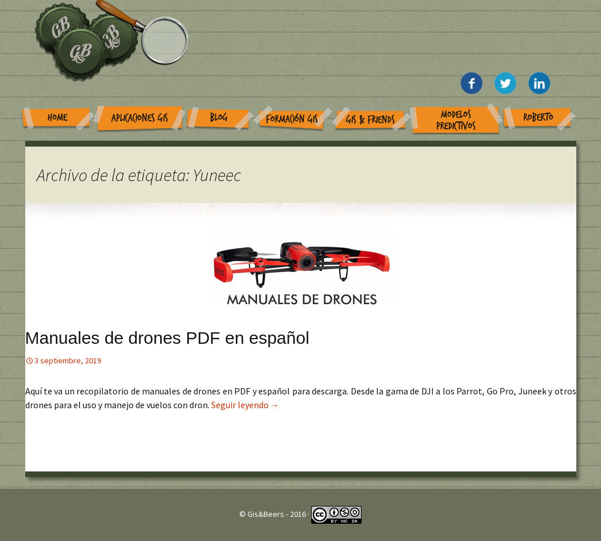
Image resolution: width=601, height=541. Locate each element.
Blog (219, 118)
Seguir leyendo (245, 404)
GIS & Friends (370, 120)
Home (57, 118)
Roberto (538, 118)
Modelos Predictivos (456, 120)
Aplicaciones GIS (139, 118)
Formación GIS (292, 119)
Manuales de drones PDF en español (167, 337)
